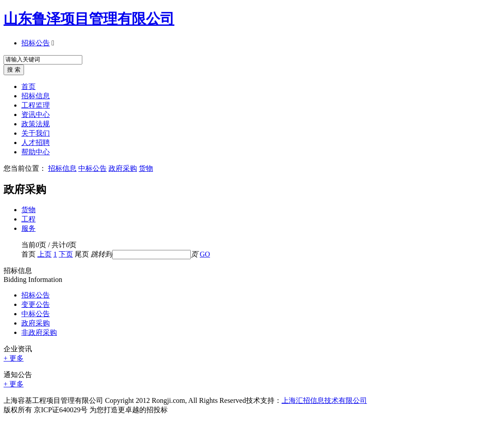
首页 (28, 86)
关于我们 (35, 133)
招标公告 (35, 43)
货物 (146, 168)
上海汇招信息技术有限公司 (324, 400)
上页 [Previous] (44, 254)
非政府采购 (39, 332)
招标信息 (35, 96)
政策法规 (35, 124)
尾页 (82, 254)
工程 (28, 219)
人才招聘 (35, 142)
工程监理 (35, 105)
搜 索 (13, 69)
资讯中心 (35, 114)
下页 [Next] (66, 254)
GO (205, 254)
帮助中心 (35, 152)
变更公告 (35, 304)
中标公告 (92, 168)
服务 (28, 228)
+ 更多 (14, 358)
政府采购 (123, 168)
